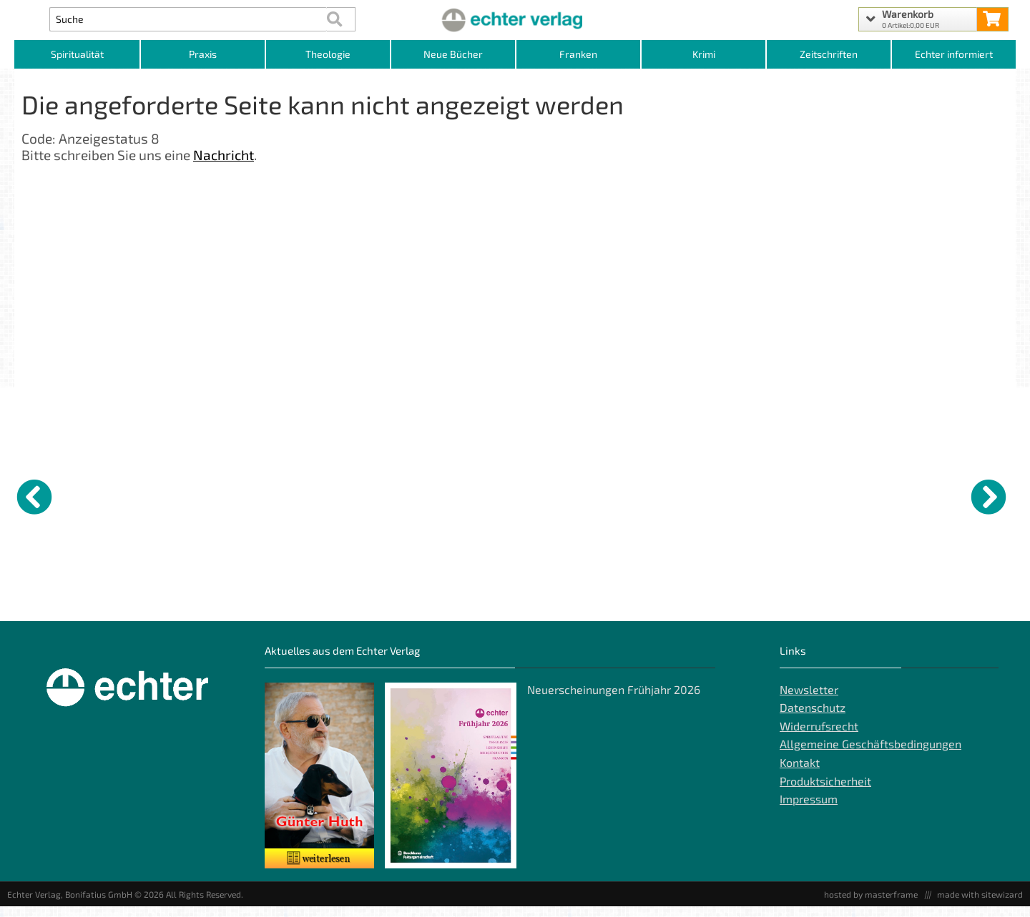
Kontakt (800, 773)
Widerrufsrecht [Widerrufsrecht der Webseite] (819, 736)
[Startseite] (514, 19)
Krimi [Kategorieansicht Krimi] (703, 54)
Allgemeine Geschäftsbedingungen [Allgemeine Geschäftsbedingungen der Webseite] (870, 755)
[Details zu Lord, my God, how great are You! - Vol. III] (447, 494)
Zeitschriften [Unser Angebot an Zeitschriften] (829, 54)
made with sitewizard (980, 905)
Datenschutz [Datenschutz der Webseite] (812, 718)
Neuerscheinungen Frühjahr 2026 (613, 700)
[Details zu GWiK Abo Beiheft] (60, 494)
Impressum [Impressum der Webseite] (809, 810)
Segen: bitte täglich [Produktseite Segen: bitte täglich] (564, 600)
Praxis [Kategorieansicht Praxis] (203, 54)
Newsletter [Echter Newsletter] (809, 700)
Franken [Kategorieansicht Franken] (578, 54)
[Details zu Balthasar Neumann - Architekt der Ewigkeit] (704, 494)
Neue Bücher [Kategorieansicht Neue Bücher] (453, 54)
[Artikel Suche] (188, 19)
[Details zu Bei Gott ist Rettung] (318, 494)
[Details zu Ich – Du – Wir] (833, 494)
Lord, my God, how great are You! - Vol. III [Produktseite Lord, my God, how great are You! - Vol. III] (445, 606)
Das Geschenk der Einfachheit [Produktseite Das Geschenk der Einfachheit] (946, 606)
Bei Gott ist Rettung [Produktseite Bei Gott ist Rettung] (306, 600)
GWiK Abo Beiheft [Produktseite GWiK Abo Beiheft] (45, 600)
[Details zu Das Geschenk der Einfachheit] (962, 494)
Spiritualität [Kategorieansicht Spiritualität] (77, 54)
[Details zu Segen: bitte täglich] (575, 494)
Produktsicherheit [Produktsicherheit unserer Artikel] (825, 791)
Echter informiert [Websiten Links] (954, 54)
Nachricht (223, 155)
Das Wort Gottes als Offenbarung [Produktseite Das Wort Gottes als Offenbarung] (179, 606)
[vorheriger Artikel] (34, 497)
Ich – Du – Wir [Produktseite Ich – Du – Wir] (810, 600)
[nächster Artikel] (988, 497)
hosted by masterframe (871, 905)
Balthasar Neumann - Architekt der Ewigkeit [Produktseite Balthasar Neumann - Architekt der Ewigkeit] (697, 606)
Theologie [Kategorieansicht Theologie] (327, 54)
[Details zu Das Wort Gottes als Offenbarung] (189, 494)
